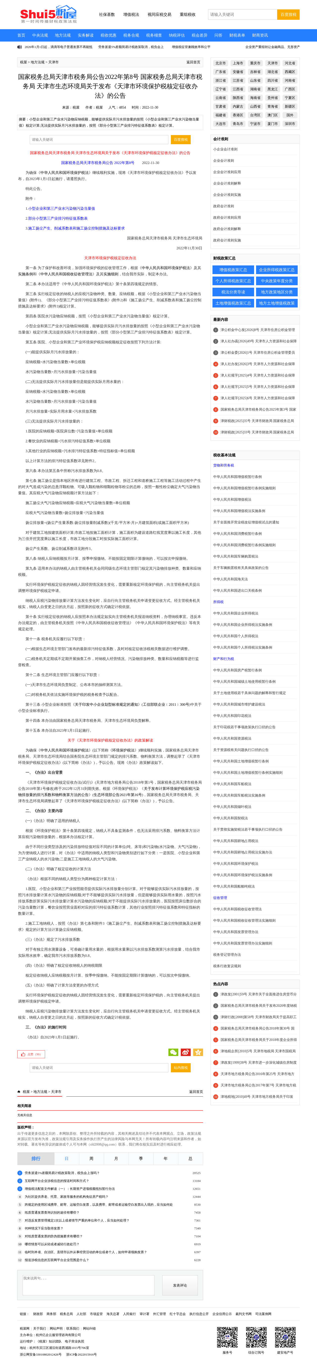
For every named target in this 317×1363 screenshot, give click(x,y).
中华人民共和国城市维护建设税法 (239, 704)
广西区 (290, 89)
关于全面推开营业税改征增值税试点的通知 (246, 522)
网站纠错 (89, 1328)
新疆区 (290, 106)
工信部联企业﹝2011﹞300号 (166, 704)
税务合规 (131, 35)
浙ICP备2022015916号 (81, 1354)
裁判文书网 (244, 1314)
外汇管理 (159, 1314)
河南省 (290, 80)
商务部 (51, 1314)
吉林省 (255, 72)
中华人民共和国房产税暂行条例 (237, 670)
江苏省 (238, 80)
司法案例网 (263, 1314)
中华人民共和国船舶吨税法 (234, 886)
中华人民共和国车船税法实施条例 (239, 795)
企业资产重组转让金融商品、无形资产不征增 (277, 47)
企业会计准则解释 (227, 183)
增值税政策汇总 (233, 270)
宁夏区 (290, 98)
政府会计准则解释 (227, 229)
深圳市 (290, 124)
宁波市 (255, 124)
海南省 (255, 98)
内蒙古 (238, 106)
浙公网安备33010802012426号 (41, 1354)
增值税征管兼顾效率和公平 (191, 47)
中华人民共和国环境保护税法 (64, 173)
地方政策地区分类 (277, 292)
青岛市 (238, 124)
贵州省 (272, 98)
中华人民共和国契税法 (230, 818)
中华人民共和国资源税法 (232, 738)
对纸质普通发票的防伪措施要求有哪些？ (54, 1236)
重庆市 (255, 63)
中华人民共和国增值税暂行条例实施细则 (244, 488)
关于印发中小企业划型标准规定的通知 (106, 704)
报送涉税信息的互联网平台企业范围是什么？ (57, 1260)
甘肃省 (220, 106)
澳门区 (272, 115)
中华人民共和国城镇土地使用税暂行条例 (244, 681)
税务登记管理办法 (227, 955)
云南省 (220, 98)
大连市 (220, 124)
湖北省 (272, 72)
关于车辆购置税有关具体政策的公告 (241, 568)
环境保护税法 (123, 750)
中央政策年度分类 (277, 281)
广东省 (220, 72)
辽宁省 (220, 89)
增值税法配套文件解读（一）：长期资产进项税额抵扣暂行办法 (70, 1189)
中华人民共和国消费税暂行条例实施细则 (244, 545)
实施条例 (25, 274)
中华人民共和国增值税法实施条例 (239, 511)
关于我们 (39, 1328)
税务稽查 (154, 35)
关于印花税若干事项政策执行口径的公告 (244, 727)
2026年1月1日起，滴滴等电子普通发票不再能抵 (58, 47)
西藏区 (290, 72)
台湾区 (255, 115)
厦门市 (272, 124)
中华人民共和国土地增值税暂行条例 (241, 761)
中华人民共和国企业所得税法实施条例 (242, 625)
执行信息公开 (199, 1314)
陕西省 (238, 98)
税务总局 (66, 1314)
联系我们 (72, 1328)
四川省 (272, 80)
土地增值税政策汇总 (233, 303)
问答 (218, 35)
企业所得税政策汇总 (277, 270)
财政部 (38, 1314)
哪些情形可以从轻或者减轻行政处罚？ (52, 1244)
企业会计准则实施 (227, 195)
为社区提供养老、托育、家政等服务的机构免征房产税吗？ (66, 1196)
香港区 (238, 115)
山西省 (255, 106)
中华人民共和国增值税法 (232, 499)
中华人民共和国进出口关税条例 (237, 590)
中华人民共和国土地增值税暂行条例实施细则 (248, 773)
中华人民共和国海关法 (230, 579)
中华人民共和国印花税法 (232, 716)
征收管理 (220, 898)
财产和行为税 (223, 659)
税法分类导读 (233, 292)
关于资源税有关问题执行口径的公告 (241, 750)
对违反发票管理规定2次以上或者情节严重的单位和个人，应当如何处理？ (77, 1220)
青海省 (272, 106)
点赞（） (34, 1054)
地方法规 (63, 35)
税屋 (23, 62)
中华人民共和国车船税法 (232, 784)
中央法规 (40, 35)
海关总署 (112, 1314)
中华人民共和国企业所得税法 (235, 613)
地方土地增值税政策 (277, 303)
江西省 (238, 89)
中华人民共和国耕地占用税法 (235, 841)
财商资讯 (260, 35)
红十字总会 (178, 1314)
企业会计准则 (223, 161)
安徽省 (238, 72)
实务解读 (86, 35)
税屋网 (24, 1328)
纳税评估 (177, 35)
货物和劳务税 (223, 465)
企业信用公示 (222, 1314)
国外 (290, 115)
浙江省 (220, 80)
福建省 (220, 115)
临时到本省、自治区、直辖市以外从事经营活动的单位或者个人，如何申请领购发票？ (86, 1252)
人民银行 (129, 1314)
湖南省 (255, 89)
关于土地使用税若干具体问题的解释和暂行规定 (249, 693)
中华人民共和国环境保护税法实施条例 (242, 875)
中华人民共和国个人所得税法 (235, 636)
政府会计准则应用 (227, 217)
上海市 (238, 63)
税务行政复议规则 (227, 966)
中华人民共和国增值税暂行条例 (237, 477)
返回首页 (193, 62)
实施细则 (111, 274)
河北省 (290, 63)
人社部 (81, 1314)
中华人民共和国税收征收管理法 (66, 274)
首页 (21, 35)
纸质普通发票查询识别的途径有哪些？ (52, 1212)
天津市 (53, 62)
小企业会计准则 (225, 149)
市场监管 (96, 1314)
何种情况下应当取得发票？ (44, 1228)
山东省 (255, 80)
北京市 (220, 63)
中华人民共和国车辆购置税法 (235, 556)
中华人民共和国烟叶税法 (232, 807)
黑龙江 (272, 89)
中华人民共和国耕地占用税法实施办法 (242, 852)
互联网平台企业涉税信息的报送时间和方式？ (57, 1181)
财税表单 (237, 35)
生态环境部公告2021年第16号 (118, 795)
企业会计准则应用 (227, 172)
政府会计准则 (223, 206)
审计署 (144, 1314)
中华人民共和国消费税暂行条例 (237, 534)
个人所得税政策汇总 (233, 281)
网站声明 (56, 1328)
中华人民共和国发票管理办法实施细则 (242, 943)
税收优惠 (108, 35)
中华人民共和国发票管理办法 (235, 932)
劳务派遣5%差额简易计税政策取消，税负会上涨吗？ (62, 1173)
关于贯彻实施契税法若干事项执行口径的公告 (248, 829)
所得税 (218, 602)
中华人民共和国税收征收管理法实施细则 (244, 920)
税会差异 (200, 35)
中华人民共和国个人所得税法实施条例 (242, 647)
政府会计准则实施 (227, 240)
